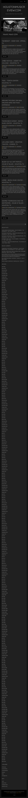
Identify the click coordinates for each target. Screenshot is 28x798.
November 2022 (4, 334)
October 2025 (4, 277)
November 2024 (4, 294)
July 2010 (3, 577)
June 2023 (3, 323)
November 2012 (4, 528)
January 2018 (4, 422)
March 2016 (4, 459)
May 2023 (3, 325)
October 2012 (4, 530)
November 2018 (4, 405)
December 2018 (4, 403)
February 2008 (4, 626)
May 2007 (3, 641)
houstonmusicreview (11, 45)
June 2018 (3, 414)
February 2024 (4, 310)
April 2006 (3, 664)
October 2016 (4, 448)
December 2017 (4, 424)
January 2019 (4, 402)
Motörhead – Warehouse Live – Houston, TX (16, 261)
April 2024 (3, 306)
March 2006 (4, 665)
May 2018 (3, 415)
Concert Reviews (19, 45)
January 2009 (4, 606)
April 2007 (3, 643)
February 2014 (4, 502)
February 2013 (4, 523)
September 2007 (5, 634)
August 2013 (4, 513)
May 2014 (3, 497)
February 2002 (4, 744)
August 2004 (4, 697)
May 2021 (3, 363)
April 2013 (3, 520)
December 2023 (4, 313)
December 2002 (4, 726)
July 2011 (3, 556)
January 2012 (4, 546)
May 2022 (3, 344)
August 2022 (4, 339)
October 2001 (4, 751)
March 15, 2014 (5, 146)
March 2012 (4, 542)
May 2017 (3, 436)
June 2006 (3, 660)
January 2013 (4, 525)
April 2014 (3, 499)
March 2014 (4, 501)
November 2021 (4, 353)
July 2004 (3, 698)
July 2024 (3, 301)
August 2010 (4, 575)
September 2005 (5, 676)
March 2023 (4, 329)
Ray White (3, 251)
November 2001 (4, 749)
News (3, 773)
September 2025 (5, 278)
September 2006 (5, 655)
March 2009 (4, 603)
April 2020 (3, 376)
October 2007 (4, 632)
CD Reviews (4, 767)
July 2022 (3, 341)
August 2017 (4, 431)
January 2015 (4, 483)
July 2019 (3, 391)
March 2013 (4, 521)
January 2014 (4, 504)
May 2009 (3, 599)
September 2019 (5, 388)
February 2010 (4, 586)
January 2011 (4, 567)
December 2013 (4, 506)
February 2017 (4, 442)
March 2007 (4, 645)
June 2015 (3, 475)
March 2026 (4, 268)
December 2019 (4, 382)
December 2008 (4, 608)
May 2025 (3, 285)
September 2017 (5, 429)
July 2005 (3, 679)
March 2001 (4, 761)
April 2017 (3, 438)
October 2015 (4, 468)
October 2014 (4, 488)
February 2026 (4, 270)
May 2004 (3, 702)
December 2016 (4, 445)
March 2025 (4, 289)
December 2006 (4, 650)
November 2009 (4, 589)
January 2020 (4, 381)
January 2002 (4, 745)
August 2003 (4, 716)
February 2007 (4, 646)
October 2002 (4, 730)
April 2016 (3, 457)
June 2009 (3, 598)
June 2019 (3, 393)
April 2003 (3, 723)
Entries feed (4, 782)
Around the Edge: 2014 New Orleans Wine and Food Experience (12, 103)
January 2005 (4, 690)
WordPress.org (4, 786)
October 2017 (4, 428)
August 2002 (4, 733)
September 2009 (5, 593)
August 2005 (4, 678)
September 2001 (5, 752)
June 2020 (3, 372)
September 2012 (5, 532)
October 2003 (4, 712)
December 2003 (4, 709)
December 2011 (4, 547)
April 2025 (3, 287)
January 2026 (4, 271)
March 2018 (4, 419)
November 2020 (4, 370)
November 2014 (4, 487)
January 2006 (4, 669)
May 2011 (3, 560)
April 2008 (3, 622)
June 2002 (3, 737)
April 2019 (3, 396)
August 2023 (4, 320)
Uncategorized (4, 775)
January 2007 (4, 648)
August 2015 (4, 471)
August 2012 (4, 534)
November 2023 (4, 315)
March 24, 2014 (5, 107)
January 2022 (4, 350)
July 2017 (3, 433)
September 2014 (5, 490)
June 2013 (3, 516)
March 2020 (4, 377)
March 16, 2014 (5, 125)
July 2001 (3, 756)
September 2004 (5, 695)
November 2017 (4, 426)
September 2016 (5, 450)
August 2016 (4, 452)
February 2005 (4, 688)
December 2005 (4, 671)
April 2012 (3, 540)
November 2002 (4, 728)
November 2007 (4, 631)
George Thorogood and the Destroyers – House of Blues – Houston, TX (13, 203)
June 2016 (3, 455)
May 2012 (3, 539)
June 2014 (3, 495)
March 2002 (4, 742)
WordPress (8, 792)
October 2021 (4, 355)
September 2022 (5, 337)
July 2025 (3, 282)
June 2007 (3, 639)
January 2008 (4, 627)
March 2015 (4, 480)
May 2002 (3, 738)
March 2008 (4, 624)
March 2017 (4, 440)
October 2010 (4, 572)
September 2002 (5, 731)
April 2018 (3, 417)
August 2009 (4, 594)
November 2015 (4, 466)
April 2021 (3, 365)
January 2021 (4, 369)
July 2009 (3, 596)
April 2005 (3, 685)
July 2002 (3, 735)
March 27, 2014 (5, 65)
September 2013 (5, 511)
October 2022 (4, 336)
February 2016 (4, 461)
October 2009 (4, 591)
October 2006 (4, 653)
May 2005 (3, 683)
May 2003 (3, 721)
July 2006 (3, 659)
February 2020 (4, 379)
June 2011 (3, 558)
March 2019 (4, 398)
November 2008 (4, 610)
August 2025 (4, 280)
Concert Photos (4, 768)
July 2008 (3, 617)
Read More (5, 56)
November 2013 (4, 507)
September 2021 (5, 356)
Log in (3, 781)
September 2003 (5, 714)
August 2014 (4, 492)
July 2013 (3, 514)
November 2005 (4, 672)
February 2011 (4, 565)
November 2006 (4, 652)
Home (18, 32)
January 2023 (4, 332)
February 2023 (4, 330)
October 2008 (4, 612)
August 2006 (4, 657)
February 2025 (4, 290)
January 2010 (4, 587)
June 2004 (3, 700)
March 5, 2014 (5, 184)
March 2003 (4, 724)
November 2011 (4, 549)
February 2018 (4, 421)
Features (18, 107)
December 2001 (4, 747)
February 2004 (4, 707)
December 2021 (4, 351)
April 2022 (3, 346)
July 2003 (3, 718)
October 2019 (4, 386)
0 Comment (4, 47)
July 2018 (3, 412)
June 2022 (3, 343)
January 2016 (4, 462)
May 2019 (3, 395)
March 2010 (4, 584)
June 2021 (3, 362)
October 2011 (4, 551)
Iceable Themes (18, 792)
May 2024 (3, 304)
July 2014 (3, 494)
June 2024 (3, 303)
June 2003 (3, 719)
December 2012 (4, 527)
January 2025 (4, 292)
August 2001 (4, 754)
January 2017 (4, 443)
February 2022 (4, 348)
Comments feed (4, 784)
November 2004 (4, 692)
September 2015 (5, 469)
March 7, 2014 (5, 166)
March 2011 (4, 563)
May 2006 (3, 662)
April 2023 (3, 327)
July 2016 (3, 454)
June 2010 (3, 579)
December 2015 (4, 464)
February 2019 (4, 400)
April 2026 (3, 266)
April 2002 (3, 740)
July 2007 (3, 638)
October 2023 (4, 317)
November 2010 (4, 570)
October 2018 (4, 407)
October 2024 (4, 296)
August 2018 (4, 410)
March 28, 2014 (5, 45)
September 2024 (5, 297)
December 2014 (4, 485)
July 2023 (3, 322)
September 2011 (5, 553)
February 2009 (4, 605)
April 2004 (3, 704)
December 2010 (4, 568)
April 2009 (3, 601)
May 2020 (3, 374)
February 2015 (4, 481)
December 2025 (4, 273)
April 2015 (3, 478)
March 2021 (4, 367)
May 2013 (3, 518)
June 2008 (3, 619)
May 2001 (3, 757)
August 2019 (4, 389)
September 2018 (5, 409)
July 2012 (3, 535)
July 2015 (3, 473)
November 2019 (4, 384)
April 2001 (3, 759)
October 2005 (4, 674)
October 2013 (4, 509)
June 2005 (3, 681)
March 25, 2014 (5, 85)
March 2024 (4, 308)
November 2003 (4, 711)
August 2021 (4, 358)
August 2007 (4, 636)
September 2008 (5, 613)
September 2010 (5, 573)
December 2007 (4, 629)
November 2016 (4, 447)
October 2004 (4, 693)
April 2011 (3, 561)
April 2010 (3, 582)
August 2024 (4, 299)
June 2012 (3, 537)
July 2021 (3, 360)
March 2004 (4, 705)
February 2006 (4, 667)
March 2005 (4, 686)
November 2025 (4, 275)
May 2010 (3, 580)
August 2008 (4, 615)
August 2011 (4, 554)
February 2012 (4, 544)
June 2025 (3, 284)
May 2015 (3, 476)
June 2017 (3, 435)
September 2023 (5, 318)
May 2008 (3, 620)
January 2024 (4, 311)
